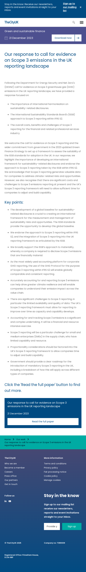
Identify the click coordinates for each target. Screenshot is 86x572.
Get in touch (11, 484)
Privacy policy (51, 467)
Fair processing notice (55, 471)
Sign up (72, 526)
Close (80, 7)
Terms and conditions (55, 463)
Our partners (11, 480)
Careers (9, 471)
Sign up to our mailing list (69, 7)
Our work (20, 439)
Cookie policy (51, 475)
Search (74, 22)
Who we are (11, 463)
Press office (11, 475)
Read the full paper (43, 421)
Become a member (15, 467)
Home (8, 439)
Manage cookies (52, 480)
